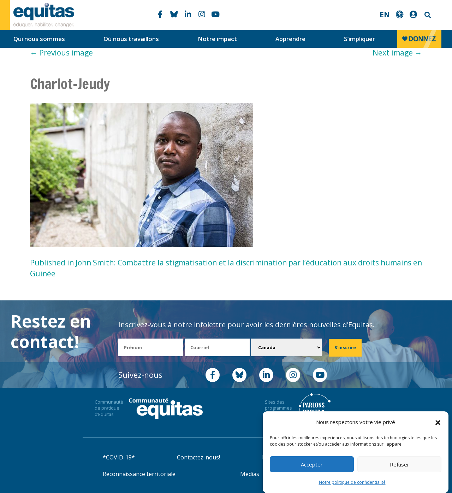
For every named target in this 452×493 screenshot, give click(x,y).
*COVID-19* (119, 457)
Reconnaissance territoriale (139, 474)
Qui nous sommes (39, 39)
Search (427, 15)
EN (385, 14)
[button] (437, 422)
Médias (249, 474)
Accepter (312, 464)
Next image (397, 53)
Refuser (399, 464)
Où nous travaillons (131, 39)
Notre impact (217, 39)
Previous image (61, 53)
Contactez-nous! (198, 457)
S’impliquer (359, 39)
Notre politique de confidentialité (352, 482)
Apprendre (290, 39)
